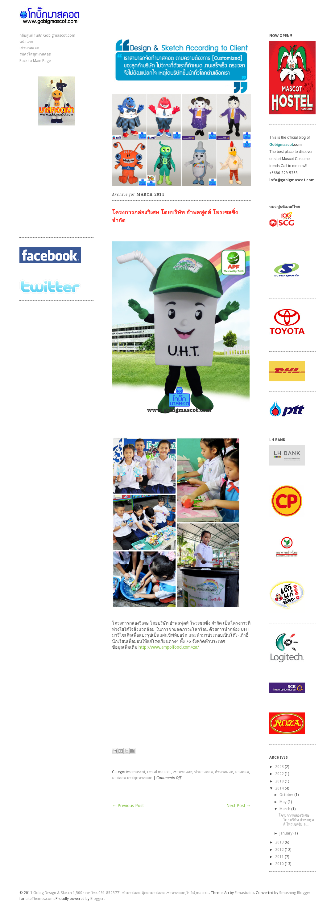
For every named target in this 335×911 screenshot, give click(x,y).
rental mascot (159, 772)
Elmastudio (244, 893)
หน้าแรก (26, 41)
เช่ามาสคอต (29, 48)
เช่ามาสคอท (182, 772)
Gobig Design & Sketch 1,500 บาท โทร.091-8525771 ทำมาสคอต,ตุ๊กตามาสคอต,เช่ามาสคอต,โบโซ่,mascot (121, 893)
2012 (279, 849)
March (284, 809)
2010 (279, 864)
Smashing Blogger (294, 893)
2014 (279, 788)
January (285, 833)
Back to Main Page (35, 61)
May (283, 802)
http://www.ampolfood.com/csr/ (169, 647)
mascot (138, 772)
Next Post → (238, 805)
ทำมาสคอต (203, 772)
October (286, 795)
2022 (279, 774)
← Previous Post (128, 805)
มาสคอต (242, 772)
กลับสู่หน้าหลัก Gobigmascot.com (47, 35)
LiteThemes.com (40, 899)
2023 (279, 767)
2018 (279, 781)
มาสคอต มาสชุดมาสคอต (132, 778)
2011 (279, 857)
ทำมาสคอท (224, 772)
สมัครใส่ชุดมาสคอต (35, 54)
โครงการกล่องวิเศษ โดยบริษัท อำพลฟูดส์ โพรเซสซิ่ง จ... (296, 820)
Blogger (97, 899)
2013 (279, 842)
